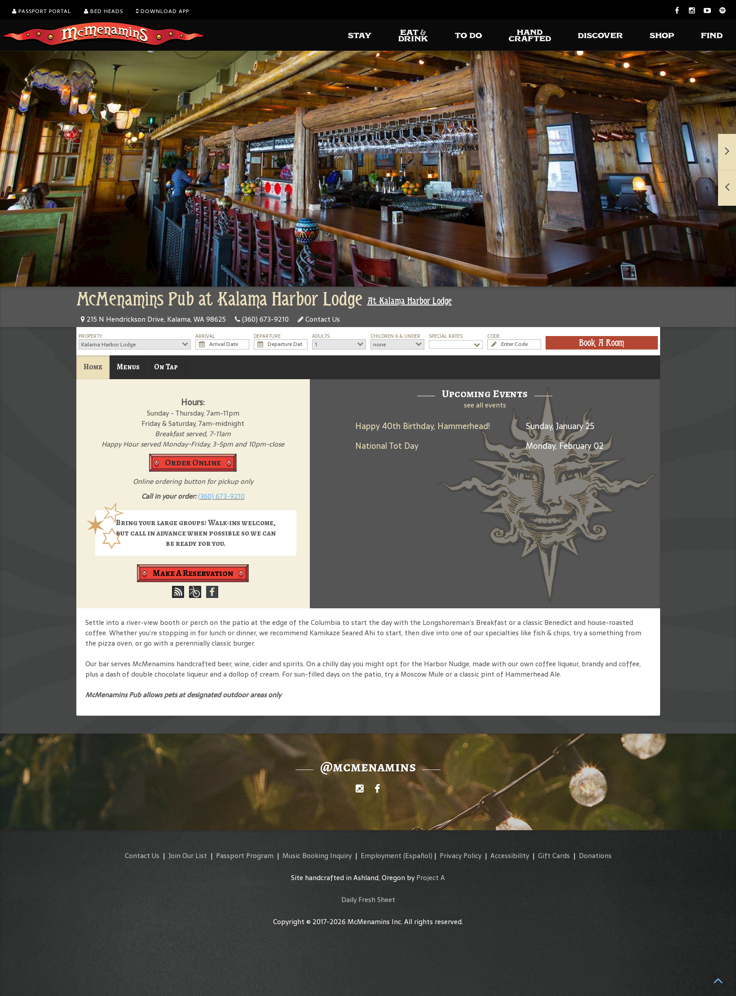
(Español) (417, 855)
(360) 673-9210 (262, 319)
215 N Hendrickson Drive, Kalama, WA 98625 (153, 319)
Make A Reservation (193, 573)
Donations (595, 855)
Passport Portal (41, 11)
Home (93, 367)
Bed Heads (103, 11)
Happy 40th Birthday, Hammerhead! (422, 426)
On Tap (166, 367)
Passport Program (244, 855)
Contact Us (319, 319)
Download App (162, 11)
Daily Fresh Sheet (368, 899)
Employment (381, 855)
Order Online (193, 462)
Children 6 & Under (395, 336)
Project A (430, 877)
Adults (321, 336)
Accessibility (509, 855)
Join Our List (187, 855)
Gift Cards (554, 855)
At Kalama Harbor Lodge (409, 301)
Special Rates (446, 336)
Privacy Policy (460, 855)
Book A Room (601, 343)
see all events (485, 405)
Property (90, 336)
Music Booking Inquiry (317, 855)
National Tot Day (387, 445)
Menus (128, 367)
